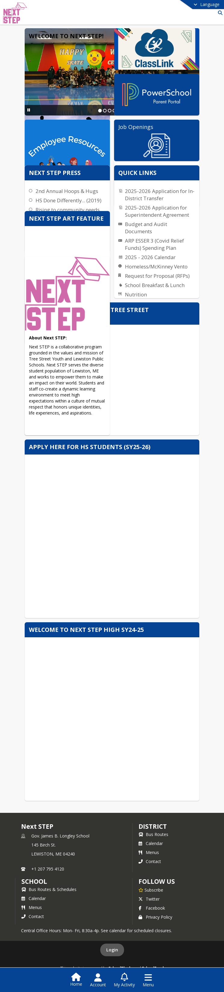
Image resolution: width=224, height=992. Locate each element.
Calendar (150, 843)
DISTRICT (152, 826)
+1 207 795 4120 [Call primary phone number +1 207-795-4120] (47, 869)
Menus (148, 852)
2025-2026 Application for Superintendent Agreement (157, 211)
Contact (149, 861)
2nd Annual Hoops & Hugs (67, 191)
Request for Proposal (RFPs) (157, 275)
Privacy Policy (155, 917)
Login (112, 950)
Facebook (151, 908)
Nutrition (136, 294)
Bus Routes (153, 834)
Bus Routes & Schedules (48, 889)
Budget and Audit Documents (146, 228)
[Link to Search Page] (219, 13)
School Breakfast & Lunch (155, 285)
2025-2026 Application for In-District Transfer (159, 195)
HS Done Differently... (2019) (68, 200)
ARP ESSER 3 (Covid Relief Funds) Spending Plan (154, 244)
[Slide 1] (100, 110)
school (34, 881)
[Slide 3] (109, 110)
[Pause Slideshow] (28, 110)
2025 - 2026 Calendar (150, 257)
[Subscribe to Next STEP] (150, 889)
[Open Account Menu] (98, 980)
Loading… (112, 544)
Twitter (149, 899)
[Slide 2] (105, 110)
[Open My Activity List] (124, 980)
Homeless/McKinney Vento (156, 266)
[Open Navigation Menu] (148, 980)
